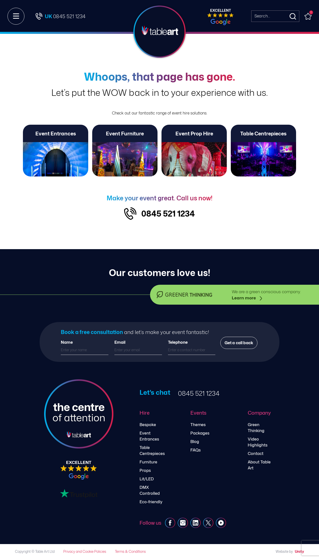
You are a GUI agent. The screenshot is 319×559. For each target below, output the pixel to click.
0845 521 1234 (168, 213)
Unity (299, 551)
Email (119, 342)
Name (67, 342)
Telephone (178, 342)
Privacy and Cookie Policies (84, 551)
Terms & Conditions (130, 551)
